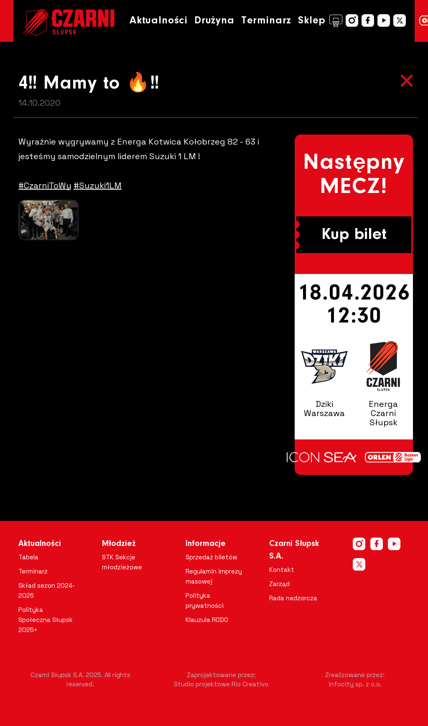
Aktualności (159, 20)
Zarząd (279, 584)
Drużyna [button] (214, 20)
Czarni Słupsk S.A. (294, 550)
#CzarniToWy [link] (44, 185)
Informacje (206, 544)
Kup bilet (354, 234)
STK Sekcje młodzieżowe (122, 562)
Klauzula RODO (207, 620)
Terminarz (266, 20)
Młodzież (119, 544)
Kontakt (281, 570)
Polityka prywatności (205, 600)
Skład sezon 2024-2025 (46, 590)
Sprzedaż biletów (211, 557)
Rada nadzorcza (293, 598)
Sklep (320, 21)
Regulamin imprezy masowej (214, 576)
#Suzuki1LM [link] (98, 185)
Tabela (28, 557)
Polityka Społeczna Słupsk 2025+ (45, 620)
